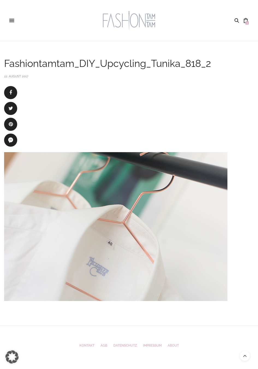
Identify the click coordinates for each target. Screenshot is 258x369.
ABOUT (173, 345)
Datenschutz (125, 345)
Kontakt (86, 345)
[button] (12, 357)
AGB (103, 345)
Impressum (152, 345)
